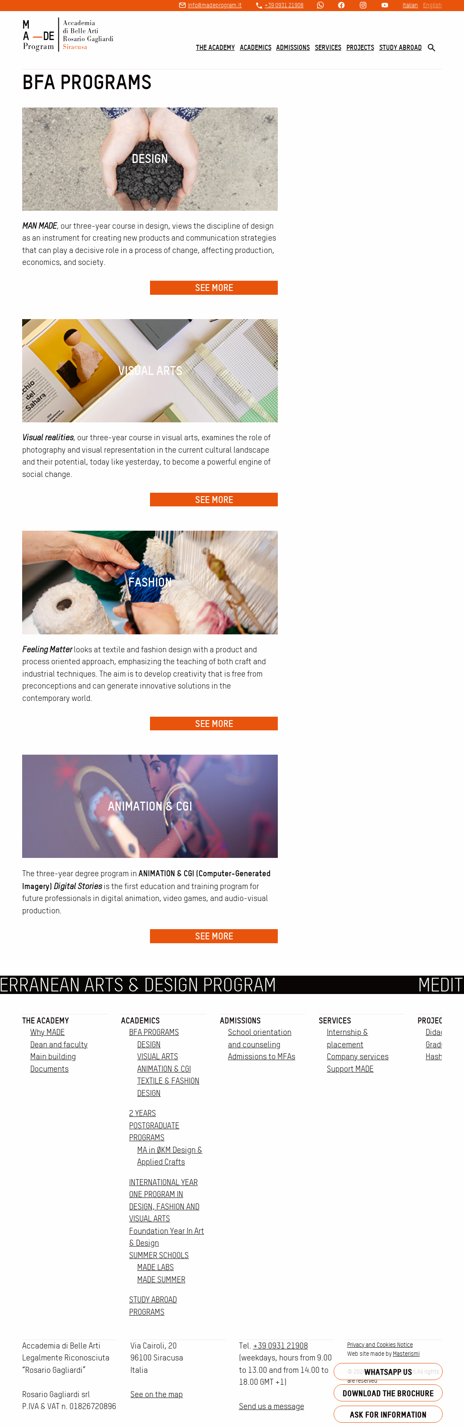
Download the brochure (388, 1393)
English (432, 5)
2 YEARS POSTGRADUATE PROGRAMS (154, 1125)
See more (214, 287)
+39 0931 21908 (284, 5)
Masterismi (406, 1353)
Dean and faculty (59, 1044)
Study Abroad (400, 47)
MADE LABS (155, 1267)
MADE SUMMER (161, 1280)
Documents (49, 1069)
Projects (360, 47)
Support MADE (350, 1069)
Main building (53, 1056)
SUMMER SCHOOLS (159, 1255)
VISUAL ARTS (157, 1056)
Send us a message (271, 1406)
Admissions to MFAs (261, 1056)
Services (328, 47)
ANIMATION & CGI (164, 1069)
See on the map (156, 1394)
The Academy (215, 47)
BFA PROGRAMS (154, 1032)
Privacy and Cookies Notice (380, 1344)
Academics (255, 47)
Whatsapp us (388, 1372)
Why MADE (47, 1032)
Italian (410, 5)
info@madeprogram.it (215, 5)
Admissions (293, 47)
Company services (358, 1056)
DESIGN (149, 1044)
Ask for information (388, 1414)
